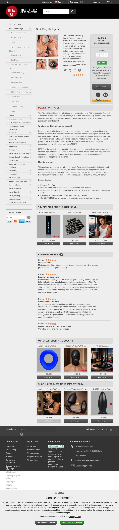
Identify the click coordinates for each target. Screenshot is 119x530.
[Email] (16, 218)
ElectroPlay (13, 170)
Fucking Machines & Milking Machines (19, 137)
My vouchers (32, 460)
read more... (81, 64)
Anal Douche (13, 160)
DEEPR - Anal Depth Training (20, 92)
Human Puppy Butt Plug (19, 87)
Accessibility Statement (11, 489)
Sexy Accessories (15, 199)
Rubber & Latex (14, 185)
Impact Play (13, 174)
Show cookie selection (46, 522)
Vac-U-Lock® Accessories (19, 33)
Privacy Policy (74, 517)
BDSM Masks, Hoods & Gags (19, 153)
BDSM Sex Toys (14, 178)
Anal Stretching (16, 77)
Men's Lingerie (14, 192)
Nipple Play (13, 146)
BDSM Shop (11, 450)
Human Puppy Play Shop (18, 181)
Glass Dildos (14, 102)
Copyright (10, 481)
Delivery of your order (13, 476)
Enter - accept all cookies (72, 522)
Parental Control (55, 467)
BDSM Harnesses (15, 188)
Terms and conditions (10, 461)
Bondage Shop (14, 150)
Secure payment (13, 466)
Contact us (47, 2)
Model (66, 66)
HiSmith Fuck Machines (17, 143)
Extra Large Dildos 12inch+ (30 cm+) (19, 49)
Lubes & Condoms (15, 119)
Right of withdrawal (10, 470)
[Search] (72, 11)
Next (56, 64)
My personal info (34, 456)
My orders (31, 446)
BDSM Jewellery (14, 195)
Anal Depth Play (16, 82)
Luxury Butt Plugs (16, 106)
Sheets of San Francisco (17, 203)
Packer (12, 111)
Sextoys (11, 116)
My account (33, 441)
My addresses (33, 453)
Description (44, 107)
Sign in (96, 2)
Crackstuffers (15, 97)
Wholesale (10, 456)
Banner (9, 453)
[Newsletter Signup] (28, 218)
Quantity (102, 50)
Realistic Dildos (15, 38)
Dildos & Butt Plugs (16, 29)
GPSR (56, 107)
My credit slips (33, 450)
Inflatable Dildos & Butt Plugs (18, 66)
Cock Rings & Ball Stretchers (19, 123)
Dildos (12, 42)
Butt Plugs (14, 60)
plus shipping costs (102, 43)
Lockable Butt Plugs (17, 72)
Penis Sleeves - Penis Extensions (16, 127)
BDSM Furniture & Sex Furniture (17, 165)
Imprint (9, 485)
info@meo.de (86, 466)
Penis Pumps (13, 133)
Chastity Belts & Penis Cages (19, 157)
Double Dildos (15, 55)
